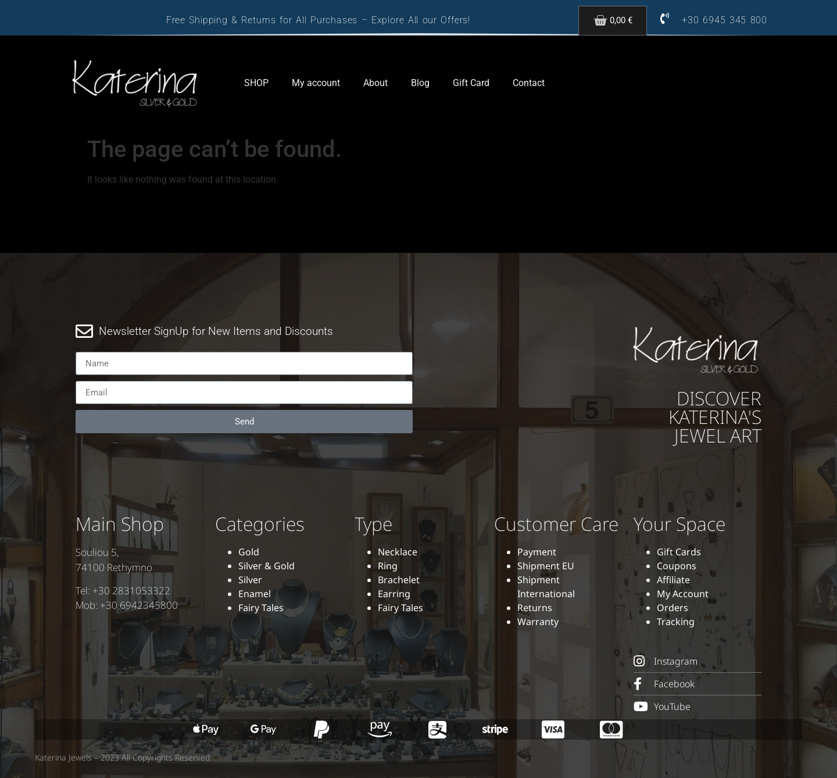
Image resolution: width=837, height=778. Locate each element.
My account (316, 82)
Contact (529, 82)
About (375, 82)
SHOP (256, 82)
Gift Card (471, 82)
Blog (420, 82)
